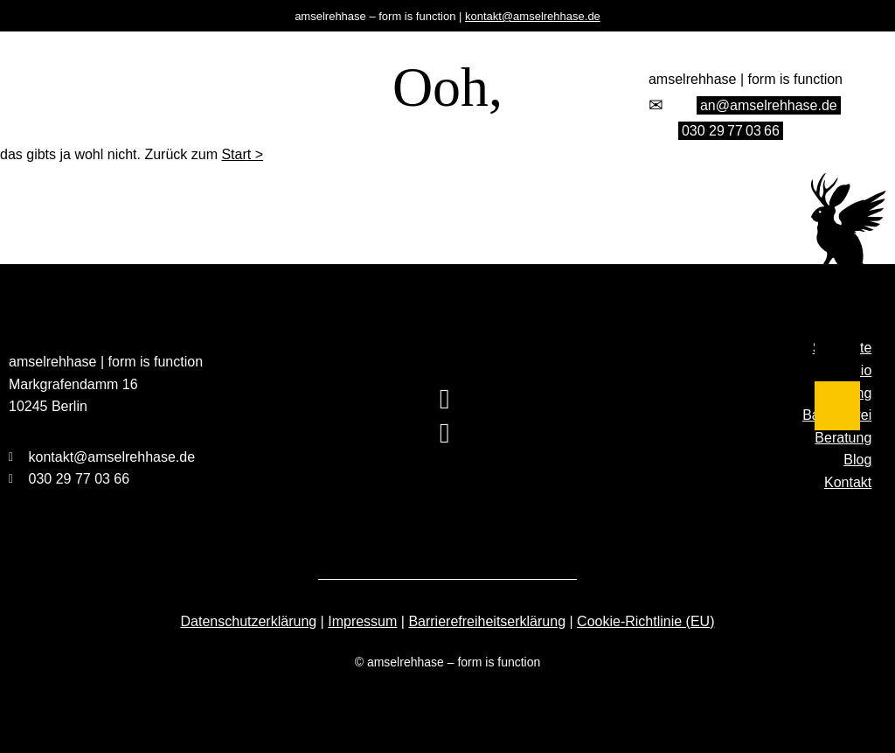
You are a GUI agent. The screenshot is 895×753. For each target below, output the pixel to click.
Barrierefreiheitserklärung (486, 621)
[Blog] (837, 406)
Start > (242, 154)
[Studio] (837, 285)
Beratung (843, 437)
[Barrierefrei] (837, 340)
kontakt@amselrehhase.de (532, 16)
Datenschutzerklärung (249, 621)
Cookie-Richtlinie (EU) (645, 621)
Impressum (362, 621)
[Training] (837, 313)
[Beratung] (837, 368)
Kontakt (847, 482)
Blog (857, 459)
